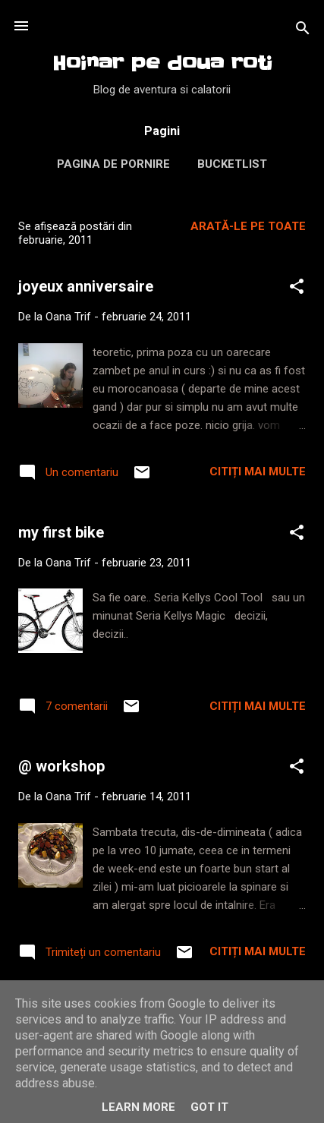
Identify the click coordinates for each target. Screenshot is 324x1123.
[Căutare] (303, 31)
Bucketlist (232, 164)
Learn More (138, 1107)
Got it (209, 1107)
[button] (297, 289)
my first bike (61, 532)
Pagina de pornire (113, 164)
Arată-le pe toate (248, 226)
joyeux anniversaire (85, 286)
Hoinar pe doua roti (162, 63)
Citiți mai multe (257, 471)
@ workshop (61, 766)
